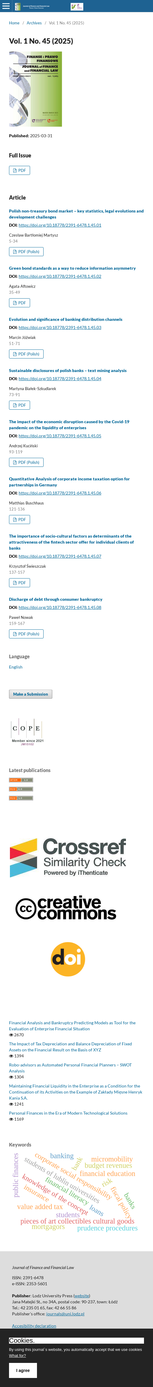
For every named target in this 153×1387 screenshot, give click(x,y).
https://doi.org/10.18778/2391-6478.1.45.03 (60, 327)
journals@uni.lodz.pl (65, 1313)
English (16, 666)
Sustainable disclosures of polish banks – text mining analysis (68, 370)
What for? (17, 1355)
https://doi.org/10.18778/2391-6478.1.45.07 (60, 556)
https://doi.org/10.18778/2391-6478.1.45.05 (60, 435)
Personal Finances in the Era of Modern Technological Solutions (68, 1112)
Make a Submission (30, 694)
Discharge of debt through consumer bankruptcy (56, 599)
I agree (23, 1370)
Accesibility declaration (34, 1325)
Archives (34, 22)
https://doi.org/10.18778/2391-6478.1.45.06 (60, 492)
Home (14, 22)
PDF (21, 170)
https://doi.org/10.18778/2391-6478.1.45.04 (60, 378)
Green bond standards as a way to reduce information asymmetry (72, 268)
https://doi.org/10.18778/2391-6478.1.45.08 (60, 607)
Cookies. (22, 1341)
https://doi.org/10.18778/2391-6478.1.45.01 (60, 225)
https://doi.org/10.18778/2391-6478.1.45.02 (60, 276)
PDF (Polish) (28, 251)
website (82, 1295)
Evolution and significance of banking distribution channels (65, 319)
